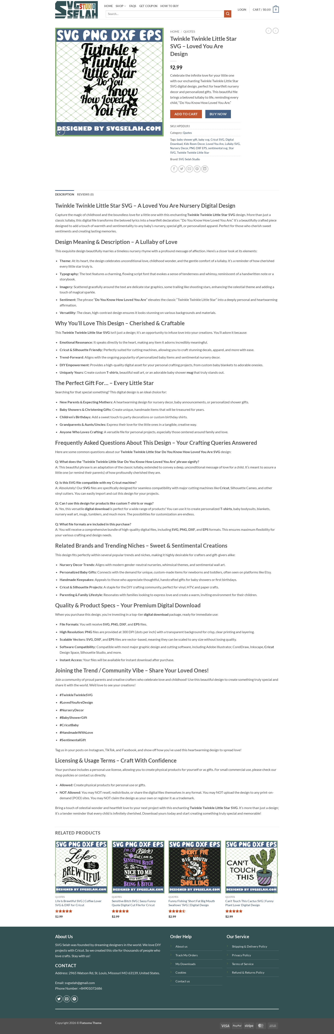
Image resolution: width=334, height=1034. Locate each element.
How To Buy (169, 6)
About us (181, 946)
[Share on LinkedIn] (204, 168)
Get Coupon (148, 6)
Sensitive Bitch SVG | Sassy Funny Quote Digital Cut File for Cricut (134, 903)
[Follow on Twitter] (59, 998)
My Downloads (186, 964)
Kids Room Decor (194, 144)
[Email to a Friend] (189, 168)
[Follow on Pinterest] (74, 998)
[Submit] (227, 14)
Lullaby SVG (232, 144)
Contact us (183, 981)
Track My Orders (187, 955)
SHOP (121, 6)
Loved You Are (215, 144)
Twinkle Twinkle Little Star (193, 152)
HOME (108, 6)
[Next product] (269, 31)
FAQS (132, 6)
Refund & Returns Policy (248, 972)
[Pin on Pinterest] (197, 168)
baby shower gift (187, 139)
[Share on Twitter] (181, 168)
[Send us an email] (66, 998)
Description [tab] (64, 194)
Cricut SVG (217, 139)
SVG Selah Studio (189, 159)
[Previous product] (276, 31)
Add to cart (186, 114)
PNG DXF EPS (198, 148)
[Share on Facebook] (174, 168)
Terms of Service (242, 964)
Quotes (189, 31)
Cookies (181, 972)
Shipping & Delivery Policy (249, 946)
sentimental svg (217, 148)
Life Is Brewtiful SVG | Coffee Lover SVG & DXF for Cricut (78, 903)
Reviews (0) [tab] (85, 194)
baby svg (204, 139)
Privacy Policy (241, 955)
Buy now (218, 114)
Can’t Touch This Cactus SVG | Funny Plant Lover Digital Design (249, 903)
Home (174, 31)
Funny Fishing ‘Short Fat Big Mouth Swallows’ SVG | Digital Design (191, 903)
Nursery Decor (179, 148)
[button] (242, 9)
